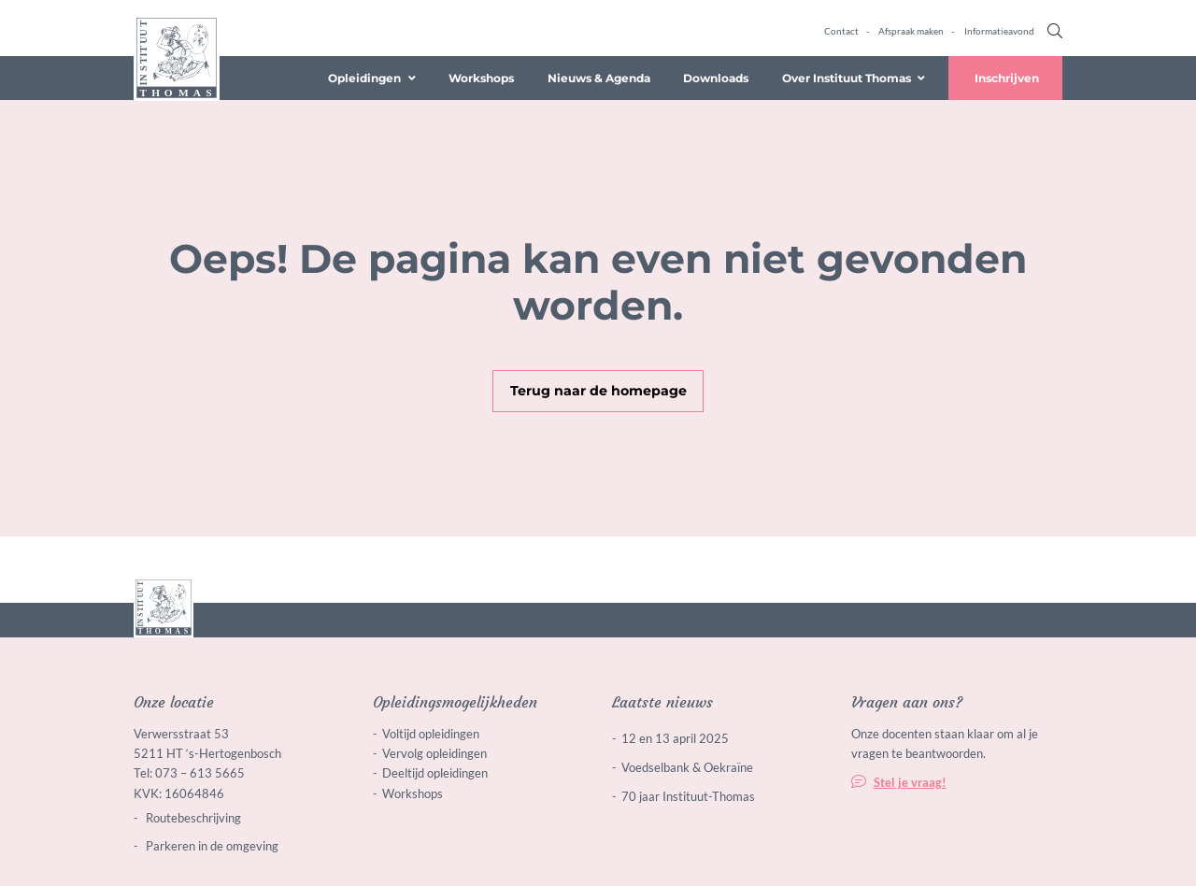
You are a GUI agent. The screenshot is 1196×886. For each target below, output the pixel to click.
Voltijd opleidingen (430, 733)
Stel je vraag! (910, 782)
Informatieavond (999, 30)
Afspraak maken (911, 30)
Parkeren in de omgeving (210, 845)
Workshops (481, 78)
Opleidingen (364, 78)
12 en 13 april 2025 (675, 738)
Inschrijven (1007, 78)
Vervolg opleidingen (434, 753)
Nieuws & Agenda (599, 78)
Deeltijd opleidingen (435, 772)
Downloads (715, 78)
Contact (841, 30)
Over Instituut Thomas (846, 78)
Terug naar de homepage (598, 390)
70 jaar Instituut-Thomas (688, 796)
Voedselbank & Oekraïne (687, 767)
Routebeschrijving (192, 817)
